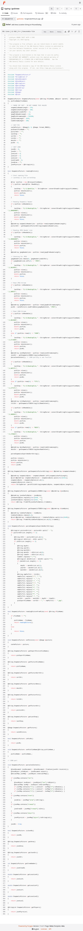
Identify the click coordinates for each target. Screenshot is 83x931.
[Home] (4, 3)
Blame (51, 32)
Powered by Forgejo (25, 926)
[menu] (35, 929)
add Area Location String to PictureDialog (26, 25)
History (59, 32)
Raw (45, 32)
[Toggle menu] (80, 3)
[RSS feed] (51, 8)
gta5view (15, 9)
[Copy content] (68, 32)
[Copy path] (42, 18)
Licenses (44, 929)
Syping (7, 9)
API (50, 929)
